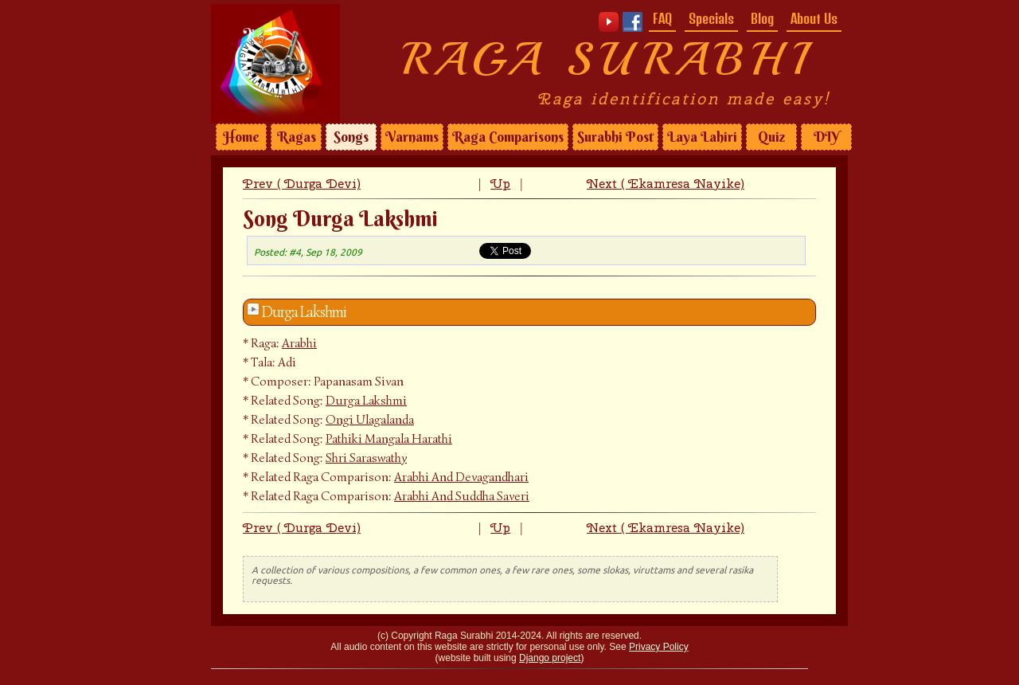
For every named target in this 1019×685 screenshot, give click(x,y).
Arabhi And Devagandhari (461, 477)
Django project (549, 657)
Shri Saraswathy (366, 458)
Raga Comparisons (508, 137)
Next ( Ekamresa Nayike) (665, 183)
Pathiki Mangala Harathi (389, 439)
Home (241, 137)
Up (500, 183)
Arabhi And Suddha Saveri (461, 496)
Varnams (412, 137)
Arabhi (299, 343)
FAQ (662, 18)
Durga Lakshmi (304, 312)
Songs (351, 137)
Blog (762, 18)
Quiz (771, 137)
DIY (826, 137)
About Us (814, 18)
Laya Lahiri (702, 137)
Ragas (296, 137)
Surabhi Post (615, 137)
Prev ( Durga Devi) (302, 183)
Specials (711, 18)
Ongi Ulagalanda (370, 420)
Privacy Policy (659, 646)
